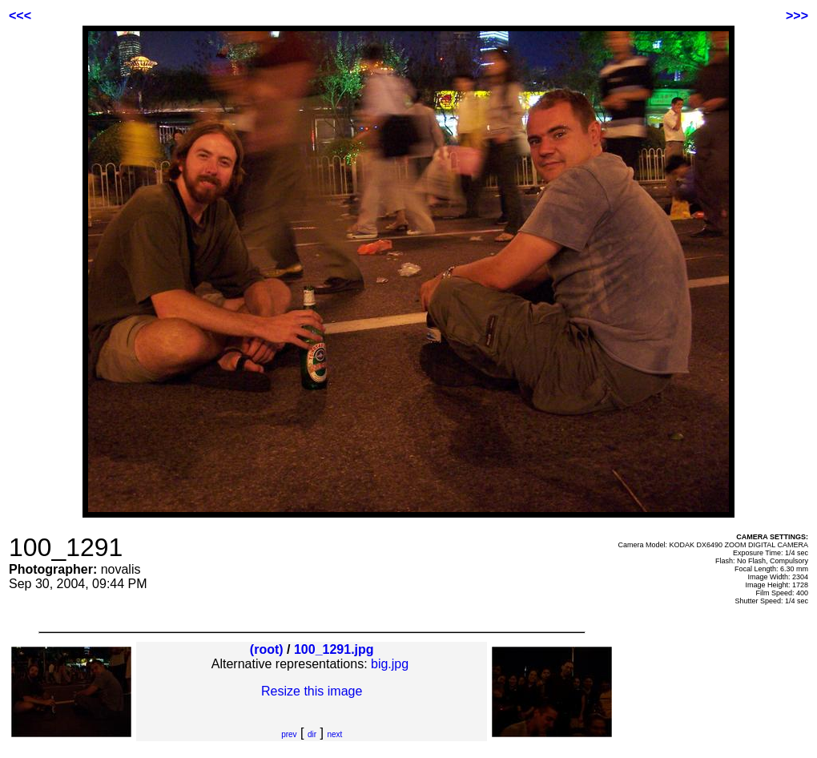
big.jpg (389, 664)
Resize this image (311, 691)
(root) (267, 649)
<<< (20, 15)
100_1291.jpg (334, 649)
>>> (797, 15)
